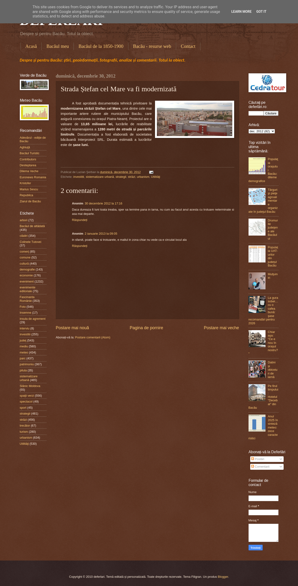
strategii (121, 177)
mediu (24, 346)
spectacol (26, 401)
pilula (23, 370)
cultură (24, 263)
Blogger (223, 576)
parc (23, 358)
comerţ (24, 251)
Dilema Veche (29, 171)
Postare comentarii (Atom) (92, 337)
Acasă (31, 46)
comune (25, 257)
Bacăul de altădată (32, 226)
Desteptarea (28, 165)
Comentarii (260, 466)
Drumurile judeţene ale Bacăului (273, 229)
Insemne (25, 312)
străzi (131, 177)
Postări (257, 459)
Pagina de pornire (146, 327)
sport (23, 407)
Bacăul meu (57, 46)
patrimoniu (27, 364)
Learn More (241, 11)
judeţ (23, 340)
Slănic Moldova (30, 386)
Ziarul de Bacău (30, 201)
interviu (25, 328)
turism (24, 431)
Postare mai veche (221, 327)
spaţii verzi (27, 395)
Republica (26, 195)
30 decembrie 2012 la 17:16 (103, 203)
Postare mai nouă (72, 327)
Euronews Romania (33, 177)
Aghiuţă (25, 147)
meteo (24, 352)
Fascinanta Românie (27, 298)
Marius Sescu (29, 189)
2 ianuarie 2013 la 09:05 (101, 233)
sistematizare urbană (100, 177)
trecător (25, 425)
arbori (24, 220)
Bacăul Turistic (30, 153)
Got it (261, 11)
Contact (188, 46)
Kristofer (25, 183)
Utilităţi (155, 177)
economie (26, 275)
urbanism (143, 177)
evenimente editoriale (28, 289)
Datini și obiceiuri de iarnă (273, 370)
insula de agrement (33, 318)
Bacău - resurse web (152, 46)
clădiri (24, 235)
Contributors (28, 159)
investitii (78, 177)
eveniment (27, 281)
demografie (27, 269)
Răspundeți (79, 220)
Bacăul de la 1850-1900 (100, 46)
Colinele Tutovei (30, 242)
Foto (23, 306)
